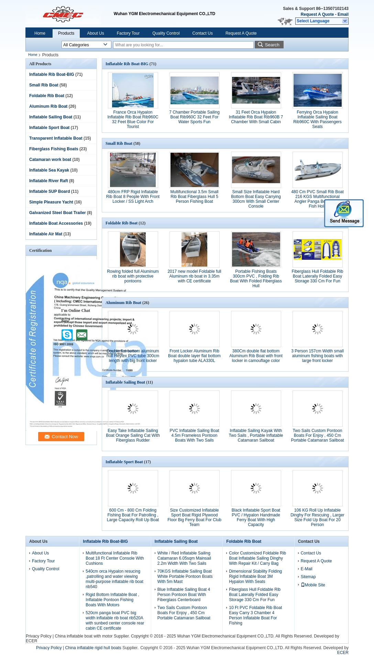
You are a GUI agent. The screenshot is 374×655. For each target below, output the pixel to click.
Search (272, 44)
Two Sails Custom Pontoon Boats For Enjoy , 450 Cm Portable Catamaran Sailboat (317, 435)
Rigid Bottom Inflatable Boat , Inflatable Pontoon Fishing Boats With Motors (112, 599)
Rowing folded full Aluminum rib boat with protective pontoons (133, 276)
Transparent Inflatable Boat (55, 138)
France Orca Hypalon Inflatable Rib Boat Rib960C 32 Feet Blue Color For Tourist (132, 119)
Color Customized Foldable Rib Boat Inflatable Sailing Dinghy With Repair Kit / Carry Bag (257, 558)
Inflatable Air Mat (45, 234)
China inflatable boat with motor (83, 636)
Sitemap (308, 576)
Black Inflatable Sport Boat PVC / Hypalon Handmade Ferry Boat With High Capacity (256, 517)
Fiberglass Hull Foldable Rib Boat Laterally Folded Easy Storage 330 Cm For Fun (317, 276)
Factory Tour (128, 33)
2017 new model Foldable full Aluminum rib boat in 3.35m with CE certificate (194, 276)
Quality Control (165, 33)
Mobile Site (313, 585)
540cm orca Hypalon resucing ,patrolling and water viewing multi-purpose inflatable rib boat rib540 (114, 579)
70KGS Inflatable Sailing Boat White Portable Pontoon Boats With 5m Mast (185, 576)
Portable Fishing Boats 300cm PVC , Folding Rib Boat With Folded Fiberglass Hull (256, 278)
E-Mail (306, 568)
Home (39, 33)
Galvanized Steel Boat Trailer (57, 212)
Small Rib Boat (43, 85)
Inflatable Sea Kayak (49, 170)
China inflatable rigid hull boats (93, 647)
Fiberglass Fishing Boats (53, 149)
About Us (95, 33)
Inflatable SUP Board (49, 191)
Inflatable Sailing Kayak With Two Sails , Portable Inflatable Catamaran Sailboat (256, 435)
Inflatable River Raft (48, 180)
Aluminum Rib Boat (48, 106)
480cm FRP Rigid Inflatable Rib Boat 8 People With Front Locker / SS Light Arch (133, 196)
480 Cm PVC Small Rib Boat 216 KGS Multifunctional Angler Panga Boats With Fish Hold (317, 199)
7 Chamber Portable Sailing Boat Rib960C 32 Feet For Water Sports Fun (194, 117)
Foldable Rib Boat (46, 95)
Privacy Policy (39, 636)
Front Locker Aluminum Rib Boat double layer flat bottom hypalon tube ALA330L (194, 356)
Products (66, 33)
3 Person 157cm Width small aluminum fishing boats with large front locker (317, 356)
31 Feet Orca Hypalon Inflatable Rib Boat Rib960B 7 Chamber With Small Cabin (256, 117)
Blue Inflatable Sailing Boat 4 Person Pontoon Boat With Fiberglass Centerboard (183, 594)
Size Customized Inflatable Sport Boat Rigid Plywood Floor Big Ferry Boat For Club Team (194, 517)
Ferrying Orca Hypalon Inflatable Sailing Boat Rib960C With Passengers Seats (317, 119)
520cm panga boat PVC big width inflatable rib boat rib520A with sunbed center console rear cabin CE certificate (115, 620)
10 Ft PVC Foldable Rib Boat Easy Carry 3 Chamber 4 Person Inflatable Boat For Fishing (255, 615)
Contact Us (202, 33)
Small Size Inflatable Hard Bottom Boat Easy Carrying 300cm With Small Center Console (256, 199)
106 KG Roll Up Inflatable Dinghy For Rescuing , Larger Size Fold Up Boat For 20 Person (317, 517)
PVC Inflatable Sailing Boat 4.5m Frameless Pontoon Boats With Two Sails (194, 435)
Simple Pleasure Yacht (51, 202)
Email (343, 14)
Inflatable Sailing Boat (50, 117)
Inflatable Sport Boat (49, 127)
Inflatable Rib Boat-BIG (51, 74)
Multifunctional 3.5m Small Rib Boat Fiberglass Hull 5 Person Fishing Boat (194, 196)
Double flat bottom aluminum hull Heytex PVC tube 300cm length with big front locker (133, 356)
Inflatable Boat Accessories (56, 223)
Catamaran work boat (50, 159)
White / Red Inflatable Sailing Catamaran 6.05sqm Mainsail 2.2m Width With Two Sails (184, 558)
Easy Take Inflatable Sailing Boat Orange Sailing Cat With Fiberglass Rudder (133, 435)
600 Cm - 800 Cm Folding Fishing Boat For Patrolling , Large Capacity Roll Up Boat (133, 515)
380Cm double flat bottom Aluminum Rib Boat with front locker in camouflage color (256, 356)
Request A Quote (317, 14)
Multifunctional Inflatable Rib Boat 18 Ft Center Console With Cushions (115, 558)
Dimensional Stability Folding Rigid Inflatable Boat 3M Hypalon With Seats (255, 576)
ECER (31, 641)
